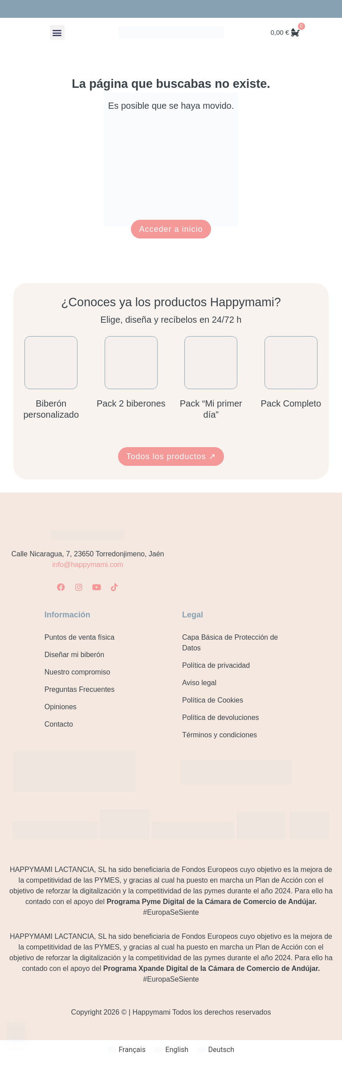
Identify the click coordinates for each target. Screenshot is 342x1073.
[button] (57, 32)
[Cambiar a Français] (126, 1050)
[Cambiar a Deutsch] (216, 1050)
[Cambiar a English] (171, 1050)
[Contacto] (15, 1032)
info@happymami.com (87, 564)
